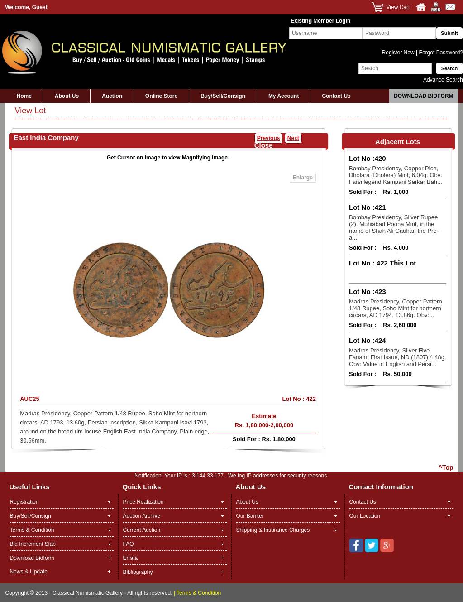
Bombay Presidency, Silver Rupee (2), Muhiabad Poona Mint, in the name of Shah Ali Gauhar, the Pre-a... (394, 227)
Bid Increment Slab (33, 544)
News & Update (29, 571)
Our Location (365, 516)
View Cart (398, 7)
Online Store (161, 96)
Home (24, 96)
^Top (446, 467)
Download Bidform (423, 96)
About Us (67, 96)
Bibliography (138, 572)
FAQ (128, 544)
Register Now (399, 52)
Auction (112, 96)
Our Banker (250, 516)
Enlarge (303, 177)
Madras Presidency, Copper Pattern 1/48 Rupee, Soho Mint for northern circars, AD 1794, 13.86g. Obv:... (395, 308)
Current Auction (142, 530)
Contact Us (336, 96)
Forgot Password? (440, 52)
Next (293, 138)
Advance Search (443, 80)
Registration (24, 502)
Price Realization (143, 502)
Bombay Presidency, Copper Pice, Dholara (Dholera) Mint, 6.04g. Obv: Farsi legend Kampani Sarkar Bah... (395, 175)
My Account (283, 96)
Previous (268, 138)
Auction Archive (142, 516)
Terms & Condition (32, 530)
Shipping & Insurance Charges (273, 530)
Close (263, 145)
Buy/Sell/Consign (222, 96)
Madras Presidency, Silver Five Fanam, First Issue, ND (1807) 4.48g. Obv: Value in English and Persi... (397, 357)
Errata (130, 558)
